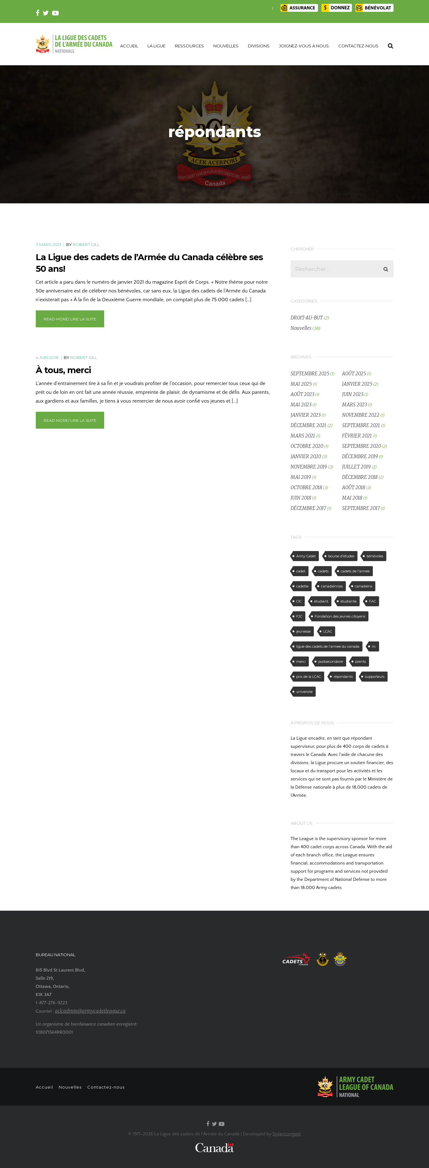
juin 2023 (352, 394)
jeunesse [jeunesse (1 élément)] (303, 631)
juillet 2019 (356, 467)
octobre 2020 (307, 446)
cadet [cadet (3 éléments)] (300, 571)
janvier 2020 (306, 456)
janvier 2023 (305, 415)
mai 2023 (301, 405)
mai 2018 (352, 498)
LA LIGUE (156, 45)
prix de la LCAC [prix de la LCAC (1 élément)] (308, 676)
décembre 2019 (360, 456)
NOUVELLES (226, 45)
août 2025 (354, 374)
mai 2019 (301, 477)
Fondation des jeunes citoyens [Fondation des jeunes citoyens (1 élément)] (340, 616)
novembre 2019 (309, 467)
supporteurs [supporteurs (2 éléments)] (374, 676)
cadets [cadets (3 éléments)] (323, 571)
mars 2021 (303, 436)
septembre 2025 (310, 374)
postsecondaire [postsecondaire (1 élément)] (330, 661)
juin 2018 (301, 498)
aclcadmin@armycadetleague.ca (90, 1011)
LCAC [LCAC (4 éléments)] (327, 631)
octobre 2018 (306, 487)
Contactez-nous (110, 1087)
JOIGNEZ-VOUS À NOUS (304, 45)
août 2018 (353, 487)
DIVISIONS (259, 45)
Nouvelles (301, 328)
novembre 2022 (360, 415)
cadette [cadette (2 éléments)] (302, 586)
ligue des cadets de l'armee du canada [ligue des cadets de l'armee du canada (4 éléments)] (327, 646)
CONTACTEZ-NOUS (358, 45)
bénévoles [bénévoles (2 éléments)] (375, 556)
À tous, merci (63, 370)
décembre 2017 (308, 508)
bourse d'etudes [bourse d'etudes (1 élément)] (341, 556)
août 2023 (302, 394)
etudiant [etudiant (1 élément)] (321, 601)
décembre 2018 (360, 477)
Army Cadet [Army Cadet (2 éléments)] (306, 556)
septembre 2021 (361, 425)
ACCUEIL (129, 45)
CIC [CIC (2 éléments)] (299, 601)
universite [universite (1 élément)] (304, 691)
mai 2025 (301, 384)
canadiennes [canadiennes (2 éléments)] (332, 586)
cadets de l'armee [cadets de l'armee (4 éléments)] (355, 571)
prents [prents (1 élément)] (360, 661)
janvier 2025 (357, 384)
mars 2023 (354, 405)
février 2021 (357, 436)
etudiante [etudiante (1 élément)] (349, 601)
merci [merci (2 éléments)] (301, 661)
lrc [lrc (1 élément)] (374, 646)
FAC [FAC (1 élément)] (372, 601)
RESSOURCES (189, 45)
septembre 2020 (361, 446)
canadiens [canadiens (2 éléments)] (363, 586)
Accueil (44, 1087)
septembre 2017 (361, 508)
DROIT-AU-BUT (307, 318)
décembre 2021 (308, 425)
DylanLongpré (286, 1134)
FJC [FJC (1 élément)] (299, 616)
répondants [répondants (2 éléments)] (343, 676)
